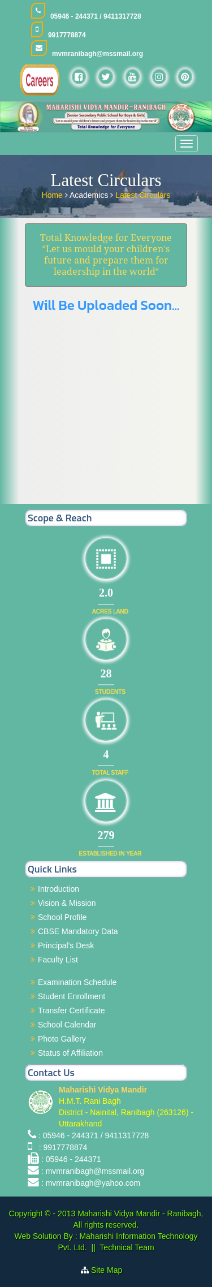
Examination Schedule (77, 982)
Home (53, 193)
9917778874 (67, 35)
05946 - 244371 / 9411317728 (95, 16)
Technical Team (126, 1247)
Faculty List (58, 959)
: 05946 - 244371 (71, 1159)
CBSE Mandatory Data (78, 931)
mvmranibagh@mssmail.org (97, 54)
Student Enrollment (71, 996)
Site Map (111, 1270)
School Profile (62, 917)
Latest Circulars (142, 193)
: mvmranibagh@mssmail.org (92, 1171)
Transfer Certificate (71, 1010)
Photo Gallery (62, 1038)
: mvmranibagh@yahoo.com (90, 1182)
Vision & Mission (67, 903)
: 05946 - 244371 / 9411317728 (93, 1135)
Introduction (58, 888)
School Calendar (67, 1024)
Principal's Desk (66, 945)
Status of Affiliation (70, 1052)
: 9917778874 (60, 1147)
